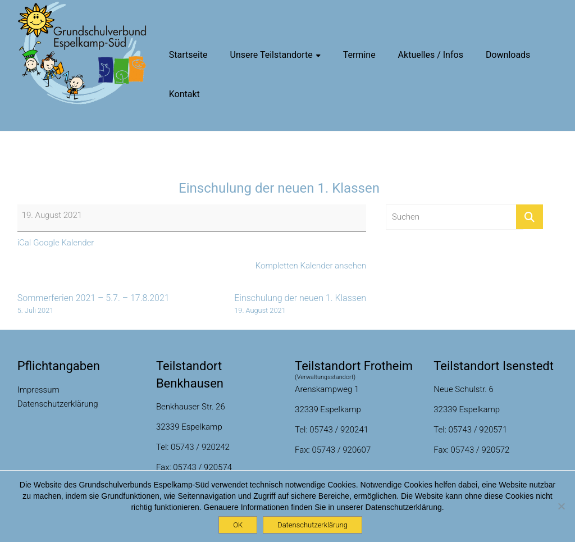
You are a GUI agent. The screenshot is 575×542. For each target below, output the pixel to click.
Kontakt (184, 94)
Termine (359, 54)
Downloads (508, 54)
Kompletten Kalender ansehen (310, 266)
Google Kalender (63, 243)
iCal (24, 243)
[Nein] (561, 506)
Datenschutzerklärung (57, 404)
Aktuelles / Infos (430, 54)
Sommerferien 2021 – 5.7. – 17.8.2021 (93, 304)
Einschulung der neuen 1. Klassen (300, 304)
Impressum (38, 390)
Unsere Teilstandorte (271, 54)
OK (238, 525)
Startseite (188, 54)
